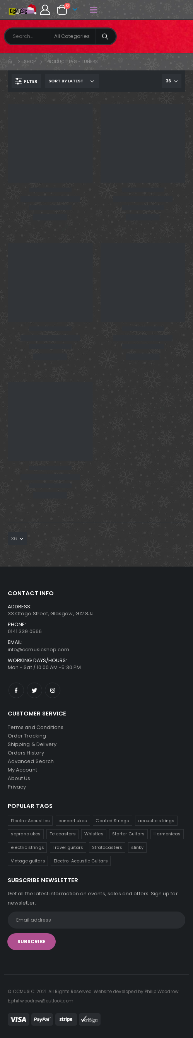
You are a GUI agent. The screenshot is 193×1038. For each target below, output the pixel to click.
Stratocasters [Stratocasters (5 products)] (107, 847)
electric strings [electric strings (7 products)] (27, 847)
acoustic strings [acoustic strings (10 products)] (156, 821)
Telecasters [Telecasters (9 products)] (63, 834)
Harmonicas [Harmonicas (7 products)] (167, 834)
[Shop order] (72, 81)
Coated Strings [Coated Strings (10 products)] (112, 821)
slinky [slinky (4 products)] (137, 847)
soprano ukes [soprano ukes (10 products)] (26, 834)
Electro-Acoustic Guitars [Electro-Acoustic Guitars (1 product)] (81, 861)
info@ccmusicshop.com (38, 649)
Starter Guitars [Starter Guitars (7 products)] (128, 834)
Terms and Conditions (35, 727)
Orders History (26, 752)
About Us (19, 778)
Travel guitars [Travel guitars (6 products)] (68, 847)
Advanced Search (31, 761)
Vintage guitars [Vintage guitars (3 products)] (28, 861)
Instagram (52, 690)
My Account (22, 769)
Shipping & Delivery (32, 744)
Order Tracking (27, 735)
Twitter (34, 690)
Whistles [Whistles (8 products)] (94, 834)
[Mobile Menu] (93, 9)
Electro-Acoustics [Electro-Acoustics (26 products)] (30, 821)
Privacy (17, 786)
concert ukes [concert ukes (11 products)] (72, 821)
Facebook (16, 690)
